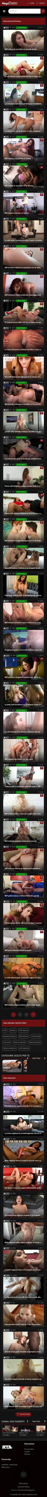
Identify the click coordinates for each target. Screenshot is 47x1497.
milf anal (6, 1042)
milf (4, 1030)
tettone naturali (19, 1042)
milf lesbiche (24, 1048)
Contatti (27, 1452)
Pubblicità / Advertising (9, 1465)
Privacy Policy (29, 1449)
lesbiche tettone (9, 1036)
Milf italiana (23, 1030)
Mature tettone (34, 1042)
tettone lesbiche (9, 1048)
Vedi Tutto (36, 1058)
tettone (12, 1030)
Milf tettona (23, 1036)
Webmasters (6, 1467)
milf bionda (36, 1036)
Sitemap (27, 1454)
